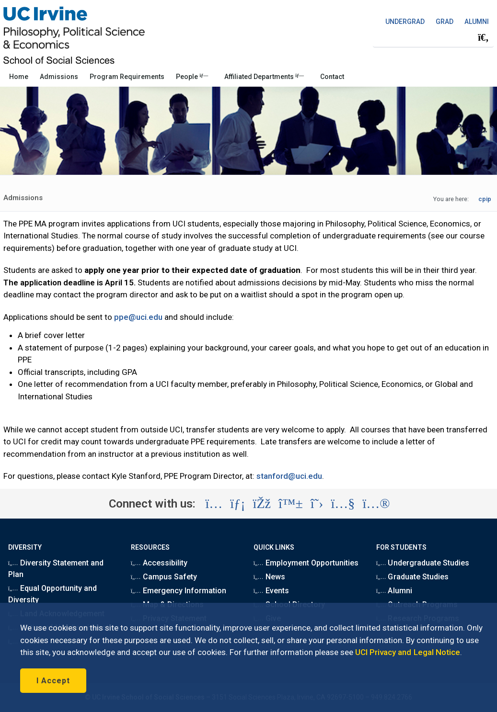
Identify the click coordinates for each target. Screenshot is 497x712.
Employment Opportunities (306, 562)
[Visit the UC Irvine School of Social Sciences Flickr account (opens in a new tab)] (376, 504)
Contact (332, 76)
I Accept (53, 680)
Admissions (59, 76)
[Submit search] (483, 37)
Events (271, 590)
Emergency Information (178, 590)
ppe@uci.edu (138, 317)
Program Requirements (127, 76)
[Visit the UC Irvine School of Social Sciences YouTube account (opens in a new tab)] (343, 504)
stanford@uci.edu (289, 476)
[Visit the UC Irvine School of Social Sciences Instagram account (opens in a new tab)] (213, 504)
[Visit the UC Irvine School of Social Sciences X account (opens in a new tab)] (317, 504)
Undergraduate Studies (422, 562)
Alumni (394, 590)
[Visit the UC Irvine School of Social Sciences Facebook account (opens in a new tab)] (262, 504)
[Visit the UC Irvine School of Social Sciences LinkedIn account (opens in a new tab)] (237, 504)
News (269, 576)
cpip (484, 199)
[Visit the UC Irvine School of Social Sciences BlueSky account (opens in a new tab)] (290, 504)
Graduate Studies (412, 576)
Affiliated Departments (264, 76)
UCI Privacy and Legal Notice (407, 652)
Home (18, 76)
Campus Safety (164, 576)
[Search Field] (433, 37)
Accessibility (159, 562)
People (192, 76)
